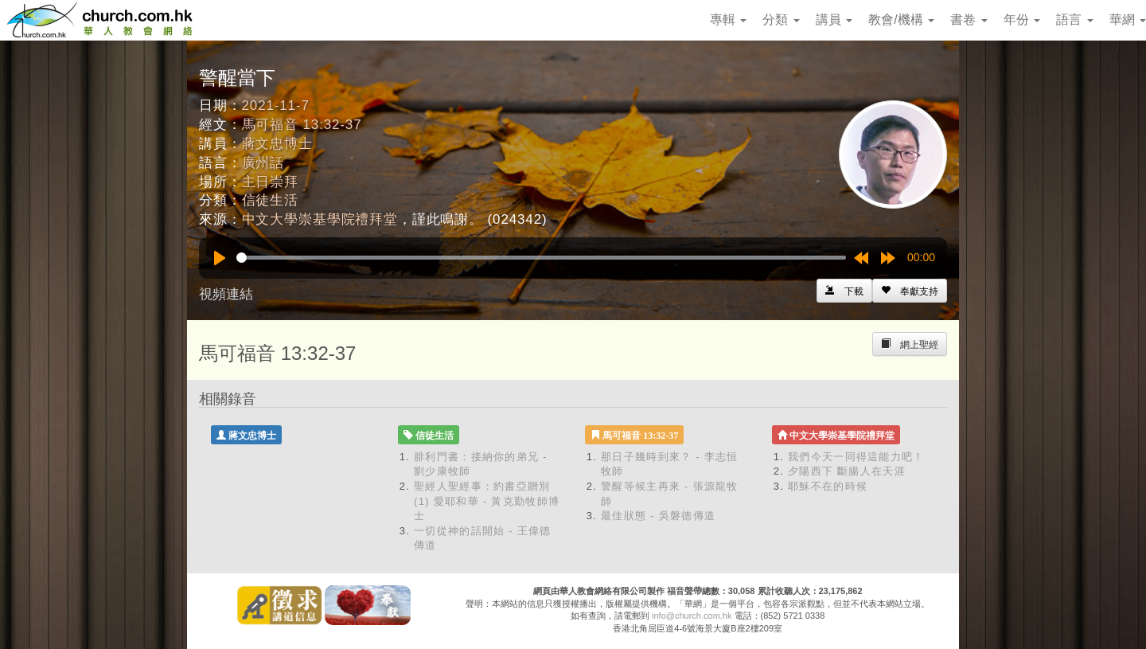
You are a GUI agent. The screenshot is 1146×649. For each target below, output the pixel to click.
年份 (1022, 19)
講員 (834, 19)
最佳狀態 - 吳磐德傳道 (658, 516)
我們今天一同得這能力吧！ (856, 457)
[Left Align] (909, 291)
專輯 (728, 19)
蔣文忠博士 (277, 143)
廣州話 (263, 162)
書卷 (968, 19)
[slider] (541, 257)
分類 (780, 19)
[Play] (219, 258)
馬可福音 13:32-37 (302, 124)
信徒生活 (270, 200)
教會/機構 (901, 19)
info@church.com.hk (691, 615)
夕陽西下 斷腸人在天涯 (847, 471)
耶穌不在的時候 (827, 486)
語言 (1074, 19)
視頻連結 (226, 294)
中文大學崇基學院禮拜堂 (320, 219)
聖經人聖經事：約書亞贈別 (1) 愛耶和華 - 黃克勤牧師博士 (486, 501)
